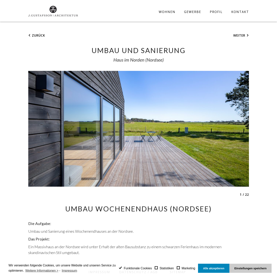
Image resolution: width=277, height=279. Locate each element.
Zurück (38, 35)
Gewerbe (192, 12)
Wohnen (167, 12)
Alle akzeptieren (213, 268)
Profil (216, 12)
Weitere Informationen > (41, 270)
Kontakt (240, 12)
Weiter (239, 35)
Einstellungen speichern (250, 268)
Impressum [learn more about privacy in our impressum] (69, 270)
